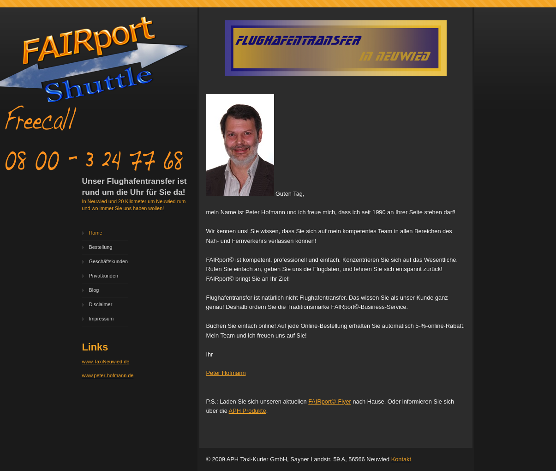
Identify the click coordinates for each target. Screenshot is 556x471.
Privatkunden (103, 275)
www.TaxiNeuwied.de (106, 361)
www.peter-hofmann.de (108, 375)
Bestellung (101, 247)
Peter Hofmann (226, 372)
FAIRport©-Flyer (329, 401)
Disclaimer (101, 304)
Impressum (101, 318)
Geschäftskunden (108, 261)
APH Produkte (247, 410)
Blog (94, 290)
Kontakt (401, 459)
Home (95, 233)
